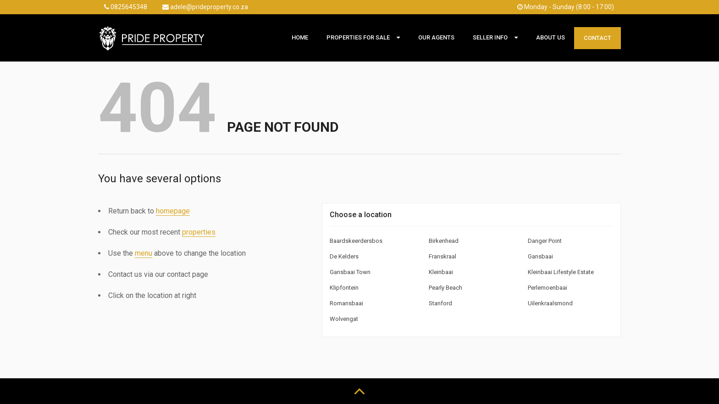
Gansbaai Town (350, 272)
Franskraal (442, 256)
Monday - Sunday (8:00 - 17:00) (565, 7)
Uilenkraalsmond (550, 303)
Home (300, 37)
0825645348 (125, 7)
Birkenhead (444, 240)
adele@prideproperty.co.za (205, 7)
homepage (173, 211)
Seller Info (490, 37)
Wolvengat (344, 318)
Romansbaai (346, 303)
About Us (550, 37)
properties (199, 232)
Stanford (440, 303)
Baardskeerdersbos (356, 240)
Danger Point (545, 240)
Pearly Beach (445, 287)
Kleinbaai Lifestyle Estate (561, 272)
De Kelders (344, 256)
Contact (597, 37)
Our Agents (436, 37)
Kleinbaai (441, 272)
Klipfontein (344, 287)
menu (143, 253)
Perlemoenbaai (547, 287)
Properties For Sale (358, 37)
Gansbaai (540, 256)
